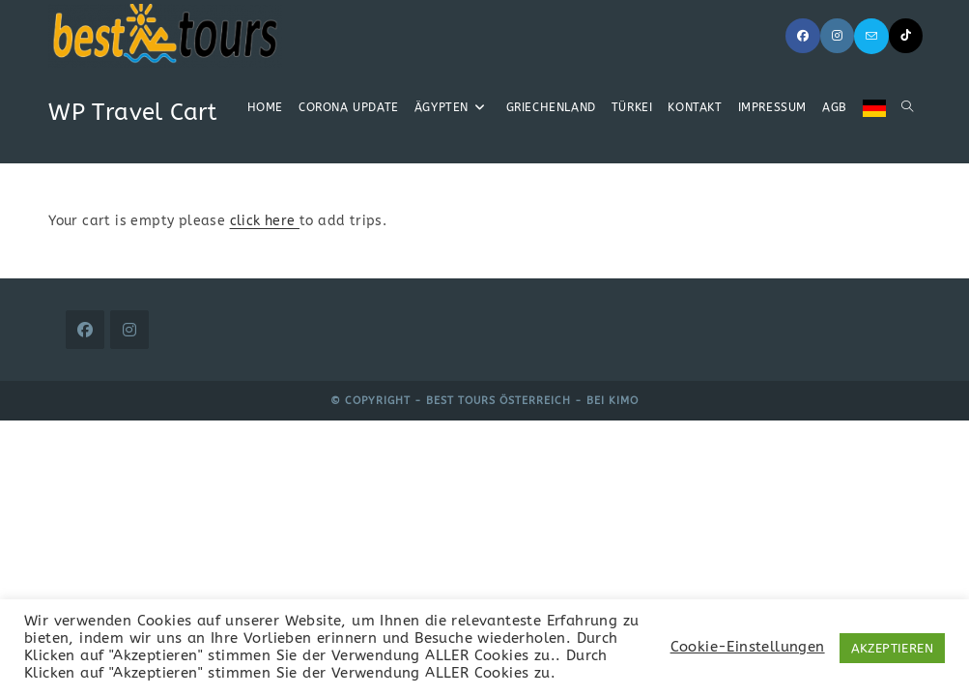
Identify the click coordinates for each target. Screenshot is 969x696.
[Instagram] (129, 329)
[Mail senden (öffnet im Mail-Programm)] (871, 36)
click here (264, 221)
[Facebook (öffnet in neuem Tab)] (802, 35)
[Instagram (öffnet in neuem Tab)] (837, 35)
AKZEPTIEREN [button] (892, 648)
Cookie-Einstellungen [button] (747, 647)
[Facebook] (85, 329)
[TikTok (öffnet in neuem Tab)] (906, 35)
